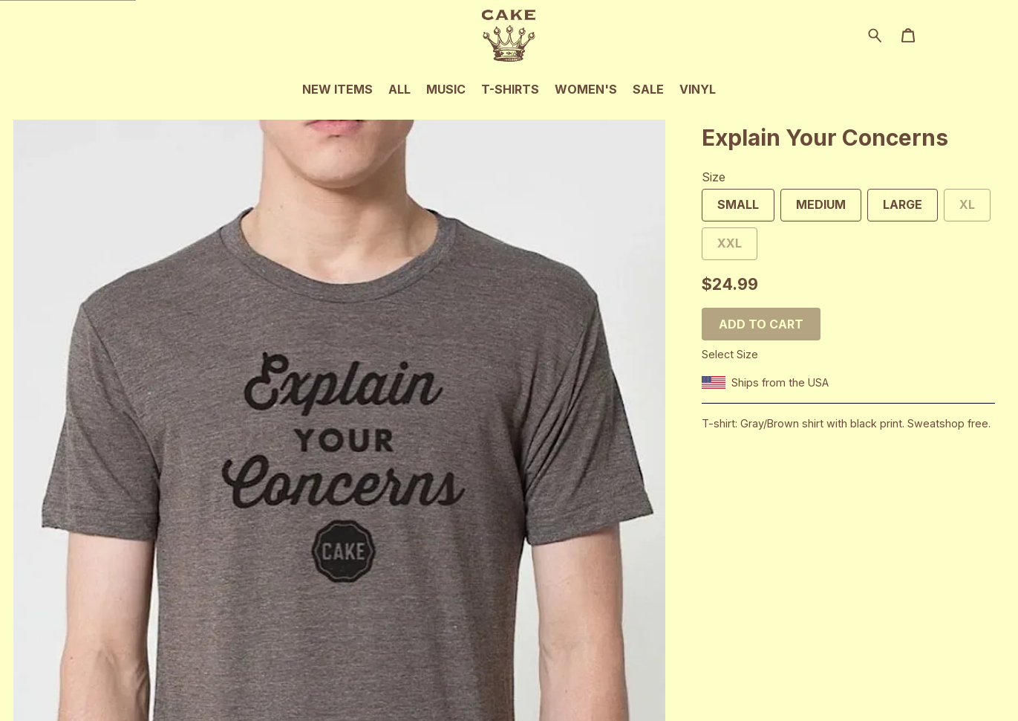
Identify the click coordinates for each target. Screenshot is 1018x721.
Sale (648, 89)
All (399, 89)
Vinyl (697, 89)
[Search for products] (875, 34)
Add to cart (761, 324)
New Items (337, 89)
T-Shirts (510, 89)
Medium (813, 209)
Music (446, 89)
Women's (586, 89)
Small (730, 209)
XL (959, 209)
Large (894, 209)
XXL (722, 248)
